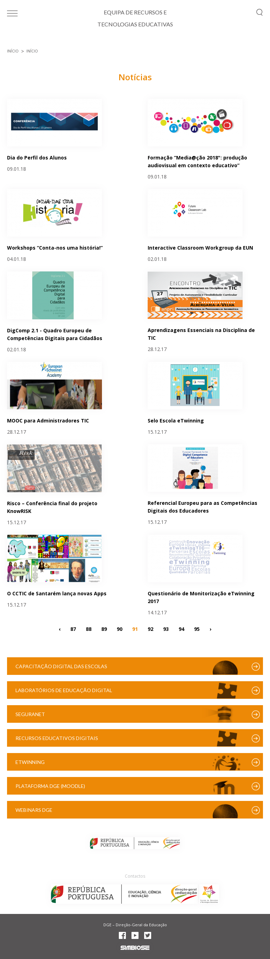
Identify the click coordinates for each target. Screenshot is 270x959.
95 (197, 628)
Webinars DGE (33, 810)
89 (104, 628)
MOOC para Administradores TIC (48, 420)
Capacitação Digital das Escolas (61, 666)
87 (73, 628)
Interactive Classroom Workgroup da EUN (200, 247)
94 (181, 628)
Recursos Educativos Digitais (56, 738)
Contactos (135, 876)
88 (88, 628)
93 (166, 628)
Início (13, 51)
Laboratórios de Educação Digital (63, 690)
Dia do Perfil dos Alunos (37, 157)
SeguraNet (30, 714)
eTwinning (30, 762)
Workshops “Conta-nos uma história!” (55, 247)
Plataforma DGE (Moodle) (50, 786)
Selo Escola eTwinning (176, 420)
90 (119, 628)
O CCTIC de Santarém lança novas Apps (57, 593)
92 (150, 628)
